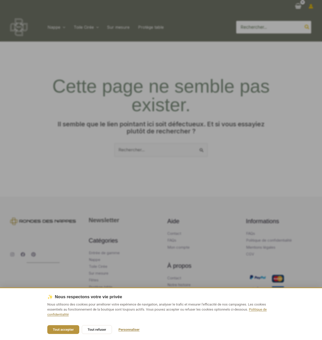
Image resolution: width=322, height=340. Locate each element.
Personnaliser (129, 329)
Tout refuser (97, 329)
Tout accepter (63, 329)
